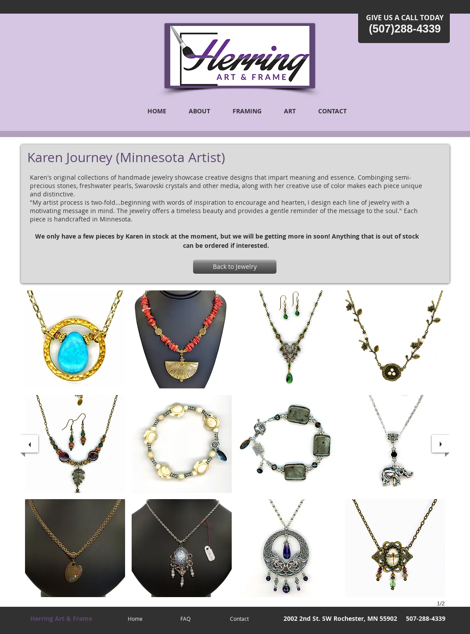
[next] (440, 444)
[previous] (29, 444)
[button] (75, 339)
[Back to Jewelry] (234, 267)
